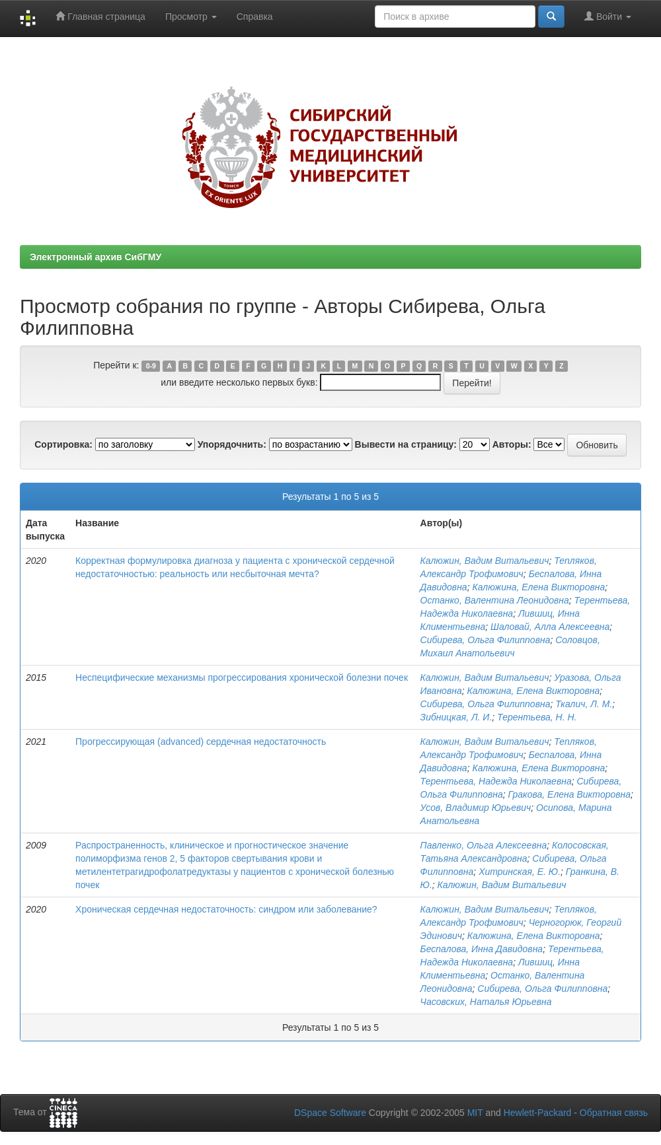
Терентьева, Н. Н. (536, 717)
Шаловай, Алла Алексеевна (549, 626)
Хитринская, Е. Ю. (520, 871)
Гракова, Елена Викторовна (569, 794)
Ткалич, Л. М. (583, 704)
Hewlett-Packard (538, 1112)
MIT (475, 1112)
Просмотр (191, 16)
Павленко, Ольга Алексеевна (483, 845)
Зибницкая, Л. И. (456, 717)
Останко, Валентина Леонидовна (494, 600)
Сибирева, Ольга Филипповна (485, 640)
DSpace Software (330, 1112)
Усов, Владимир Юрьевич (475, 807)
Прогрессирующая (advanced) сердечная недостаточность (200, 741)
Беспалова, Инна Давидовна (481, 949)
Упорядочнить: (232, 444)
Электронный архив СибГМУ (95, 257)
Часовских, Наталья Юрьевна (486, 1001)
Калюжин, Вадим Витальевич (484, 560)
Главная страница (100, 16)
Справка (255, 16)
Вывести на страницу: (406, 444)
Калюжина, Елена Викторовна (538, 587)
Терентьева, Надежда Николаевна (496, 781)
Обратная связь (614, 1112)
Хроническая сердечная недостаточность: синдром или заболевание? (226, 909)
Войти (607, 16)
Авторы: (511, 444)
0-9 (151, 366)
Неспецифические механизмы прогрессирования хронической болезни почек (241, 677)
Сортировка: (63, 444)
